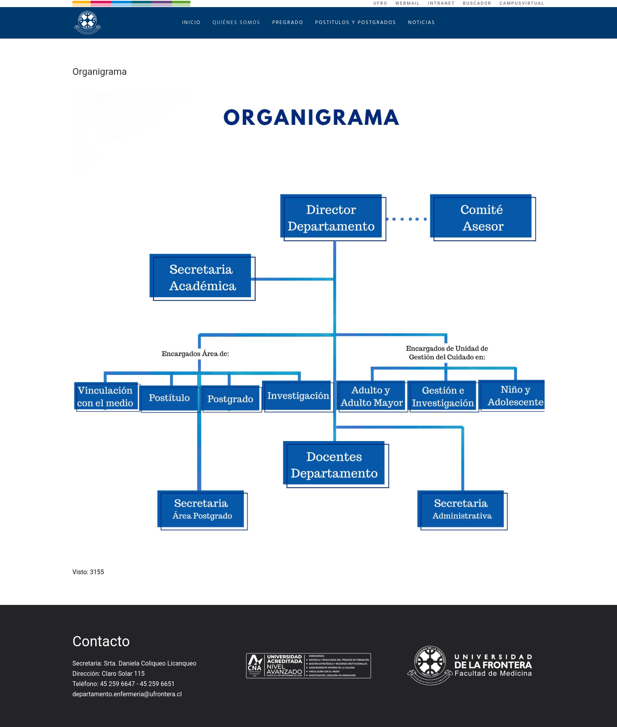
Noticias (421, 23)
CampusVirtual (522, 3)
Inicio (191, 23)
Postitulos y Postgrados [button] (355, 23)
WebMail (407, 3)
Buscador (477, 3)
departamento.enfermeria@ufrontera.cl (127, 694)
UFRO (380, 3)
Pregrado (287, 23)
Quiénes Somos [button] (236, 23)
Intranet (441, 3)
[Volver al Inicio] (88, 23)
